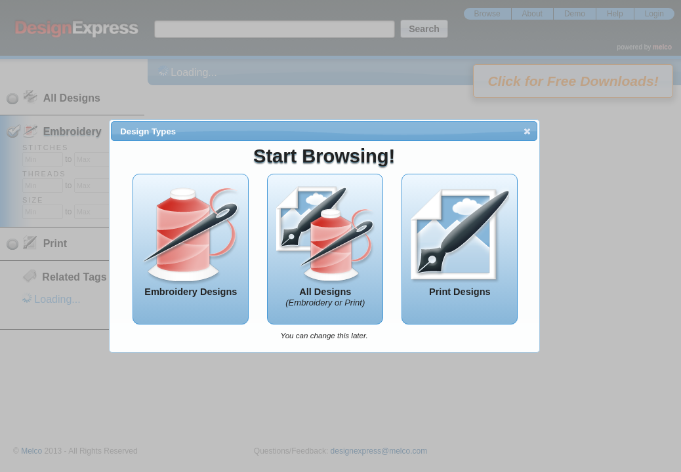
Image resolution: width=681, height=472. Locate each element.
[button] (527, 131)
